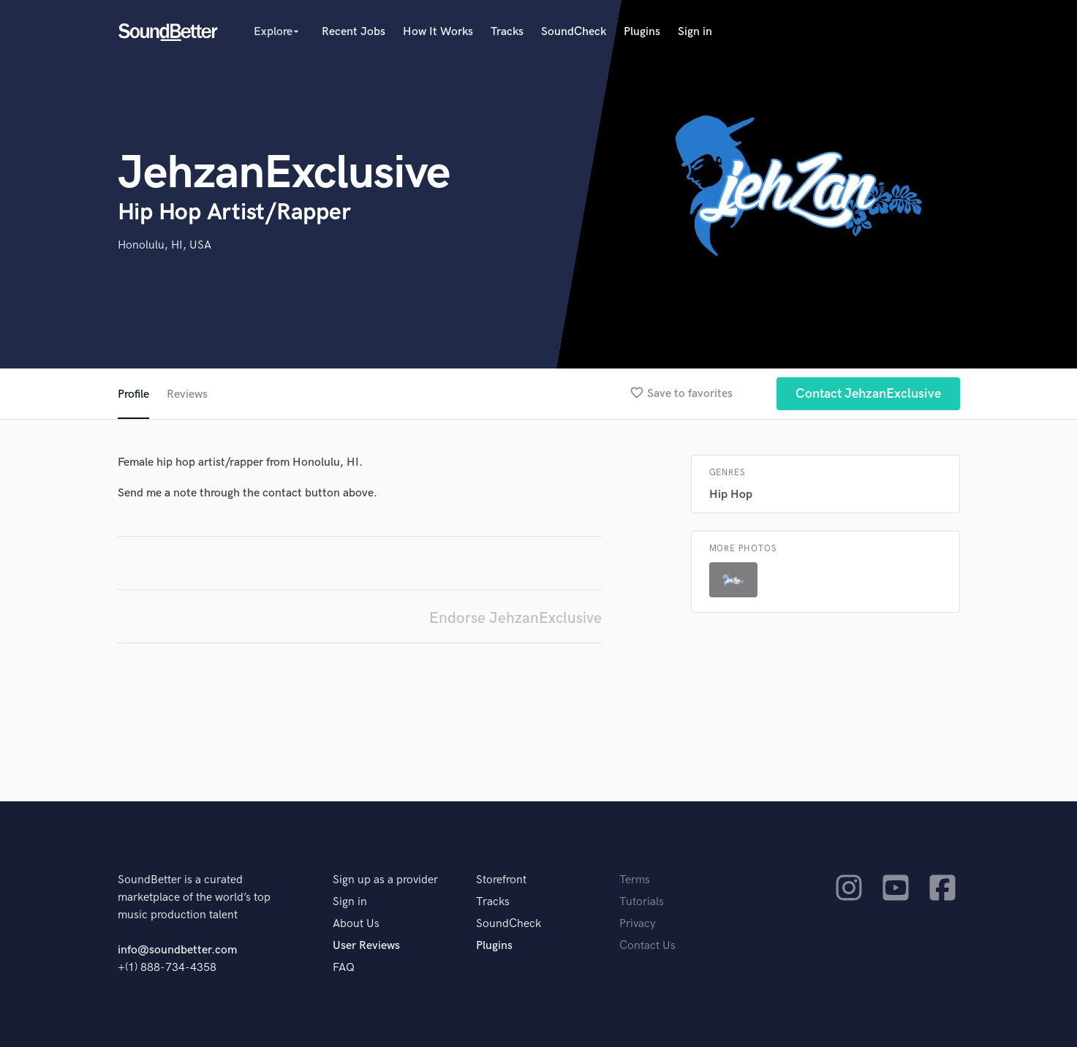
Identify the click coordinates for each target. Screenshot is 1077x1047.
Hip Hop (730, 495)
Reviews (187, 394)
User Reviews (366, 946)
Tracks (507, 32)
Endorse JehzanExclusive (515, 618)
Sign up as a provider (385, 880)
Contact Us (647, 946)
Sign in (695, 32)
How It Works (438, 32)
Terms (634, 880)
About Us (356, 924)
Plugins (642, 32)
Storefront (501, 880)
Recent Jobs (353, 32)
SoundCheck (573, 32)
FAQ (344, 968)
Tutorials (641, 902)
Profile (133, 394)
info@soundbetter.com (177, 950)
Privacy (637, 924)
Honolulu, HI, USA (164, 245)
